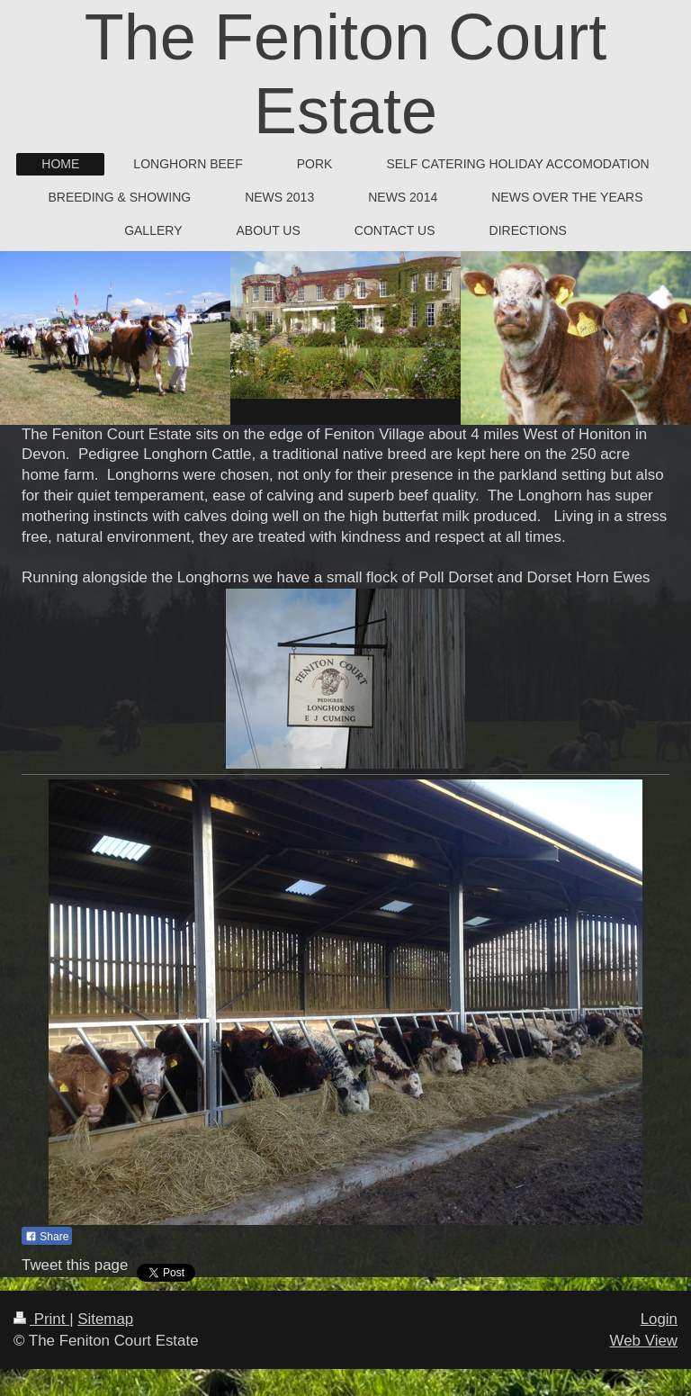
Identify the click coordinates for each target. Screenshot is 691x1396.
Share (46, 1236)
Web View (644, 1340)
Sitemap (105, 1319)
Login (659, 1319)
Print (41, 1319)
